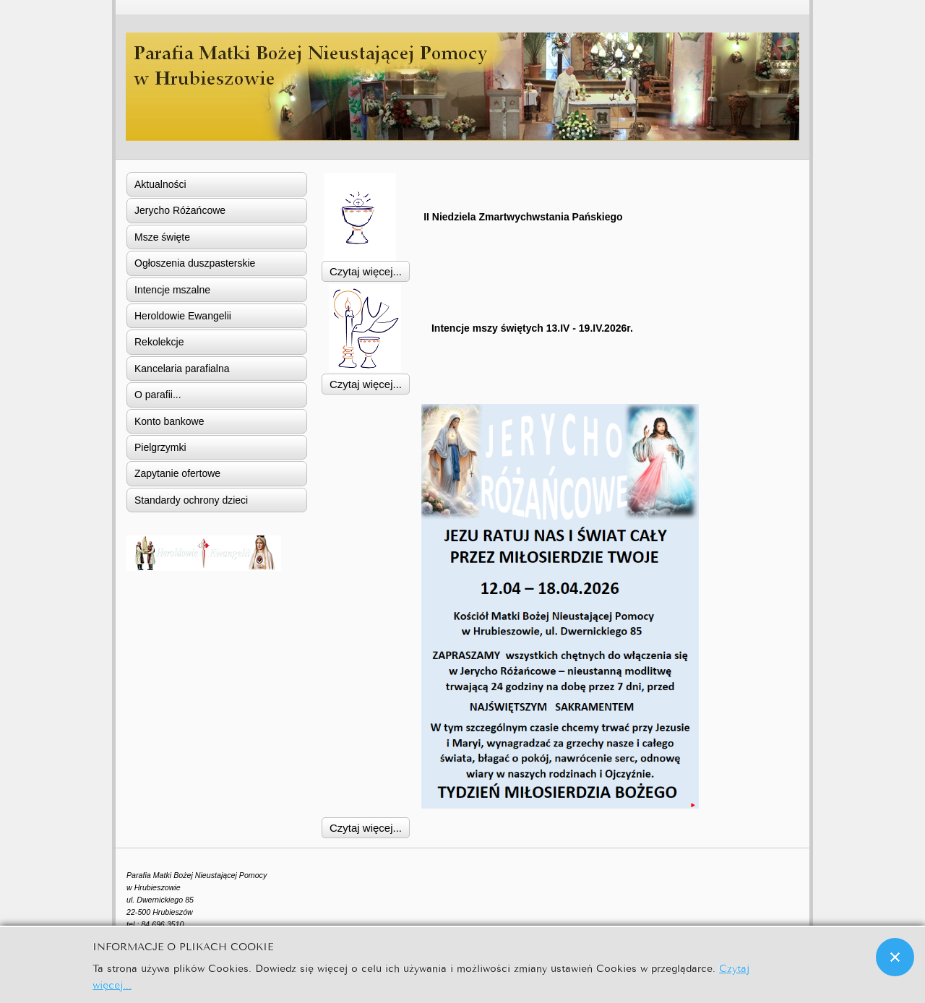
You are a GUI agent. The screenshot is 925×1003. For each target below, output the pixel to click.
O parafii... (157, 394)
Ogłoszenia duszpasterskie (194, 263)
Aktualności (160, 184)
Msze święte (162, 237)
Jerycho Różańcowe (179, 210)
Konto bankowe (169, 421)
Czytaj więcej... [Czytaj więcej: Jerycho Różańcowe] (366, 828)
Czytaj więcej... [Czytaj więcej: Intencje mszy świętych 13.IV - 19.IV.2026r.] (366, 384)
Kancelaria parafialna (182, 368)
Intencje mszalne (172, 290)
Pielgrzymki (160, 447)
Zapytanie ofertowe (177, 473)
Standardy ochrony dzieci (191, 500)
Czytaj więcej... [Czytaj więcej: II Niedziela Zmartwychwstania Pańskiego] (366, 271)
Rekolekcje (159, 342)
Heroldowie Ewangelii (182, 316)
